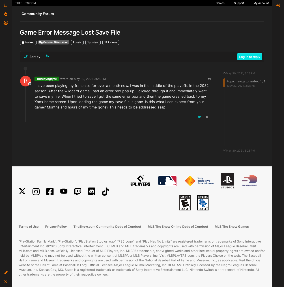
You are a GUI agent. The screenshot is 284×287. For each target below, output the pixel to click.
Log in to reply (249, 57)
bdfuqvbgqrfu (47, 79)
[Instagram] (36, 192)
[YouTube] (63, 192)
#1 (209, 79)
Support (239, 3)
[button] (6, 272)
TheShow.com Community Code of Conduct (107, 226)
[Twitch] (77, 192)
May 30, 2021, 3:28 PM (90, 79)
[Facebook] (50, 192)
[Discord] (91, 192)
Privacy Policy (56, 226)
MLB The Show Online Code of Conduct (178, 226)
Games (220, 3)
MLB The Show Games (232, 226)
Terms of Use (29, 226)
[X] (22, 192)
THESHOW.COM (25, 3)
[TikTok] (105, 192)
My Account (261, 3)
